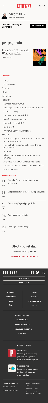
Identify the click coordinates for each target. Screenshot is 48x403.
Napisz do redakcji (22, 324)
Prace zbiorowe (10, 169)
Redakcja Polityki (22, 315)
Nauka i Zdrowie (34, 301)
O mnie (5, 88)
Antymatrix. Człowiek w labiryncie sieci (21, 161)
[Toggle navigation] (3, 6)
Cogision (33, 383)
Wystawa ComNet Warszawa (17, 130)
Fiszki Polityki (23, 366)
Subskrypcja (24, 282)
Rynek (34, 292)
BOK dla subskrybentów (22, 329)
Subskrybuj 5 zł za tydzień (22, 256)
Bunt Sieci (8, 151)
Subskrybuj (38, 26)
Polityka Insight (9, 387)
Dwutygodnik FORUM (10, 383)
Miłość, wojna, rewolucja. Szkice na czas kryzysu (22, 156)
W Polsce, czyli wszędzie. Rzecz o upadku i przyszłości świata (23, 139)
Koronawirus (11, 297)
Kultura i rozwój (10, 111)
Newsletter (24, 278)
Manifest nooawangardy (14, 119)
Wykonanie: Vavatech (32, 388)
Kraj (11, 301)
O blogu (5, 80)
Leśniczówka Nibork (10, 390)
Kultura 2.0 (8, 127)
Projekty (6, 100)
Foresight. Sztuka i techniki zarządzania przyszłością (22, 146)
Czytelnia (6, 96)
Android (24, 351)
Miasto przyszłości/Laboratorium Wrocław (23, 107)
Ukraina (5, 92)
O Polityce (22, 334)
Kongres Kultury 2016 (13, 103)
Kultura (34, 297)
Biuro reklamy (22, 320)
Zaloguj (42, 6)
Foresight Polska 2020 (13, 123)
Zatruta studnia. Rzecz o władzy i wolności (23, 165)
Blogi (34, 305)
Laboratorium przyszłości (15, 115)
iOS (18, 351)
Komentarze (9, 84)
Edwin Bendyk (7, 57)
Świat (11, 305)
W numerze (11, 292)
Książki (5, 134)
